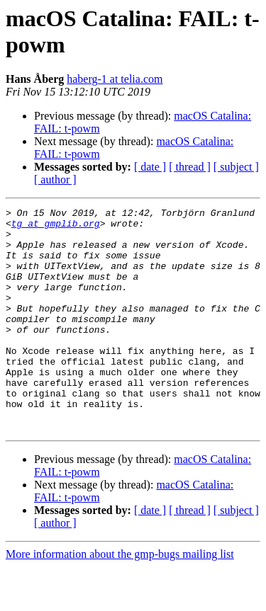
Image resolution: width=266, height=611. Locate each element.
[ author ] (55, 179)
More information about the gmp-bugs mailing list (120, 599)
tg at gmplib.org (55, 227)
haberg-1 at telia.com (114, 79)
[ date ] (150, 167)
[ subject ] (236, 167)
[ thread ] (190, 167)
